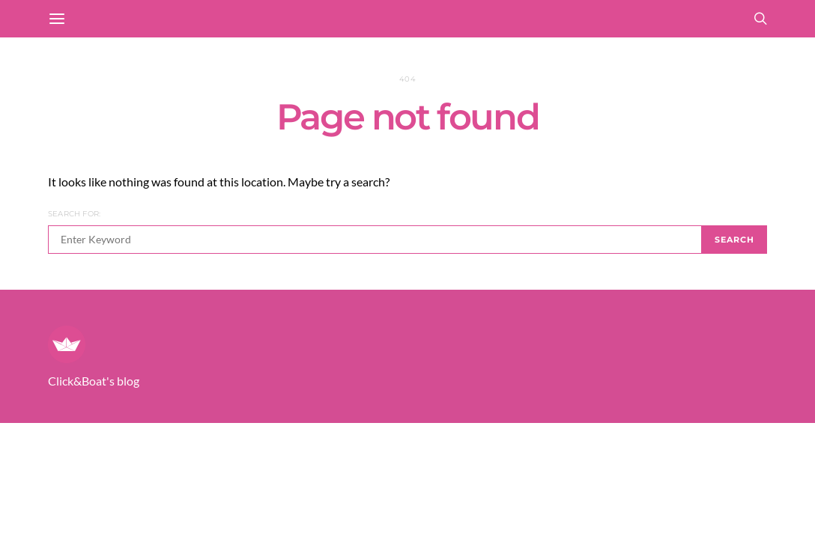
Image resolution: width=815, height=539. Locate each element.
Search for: (74, 214)
